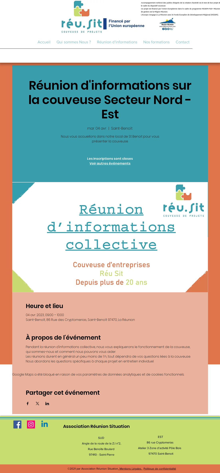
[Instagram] (31, 424)
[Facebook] (17, 424)
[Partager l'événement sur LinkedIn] (47, 403)
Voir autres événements (110, 163)
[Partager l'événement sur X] (37, 403)
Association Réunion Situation (96, 426)
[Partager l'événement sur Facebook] (28, 403)
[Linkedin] (45, 424)
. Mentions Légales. (130, 468)
